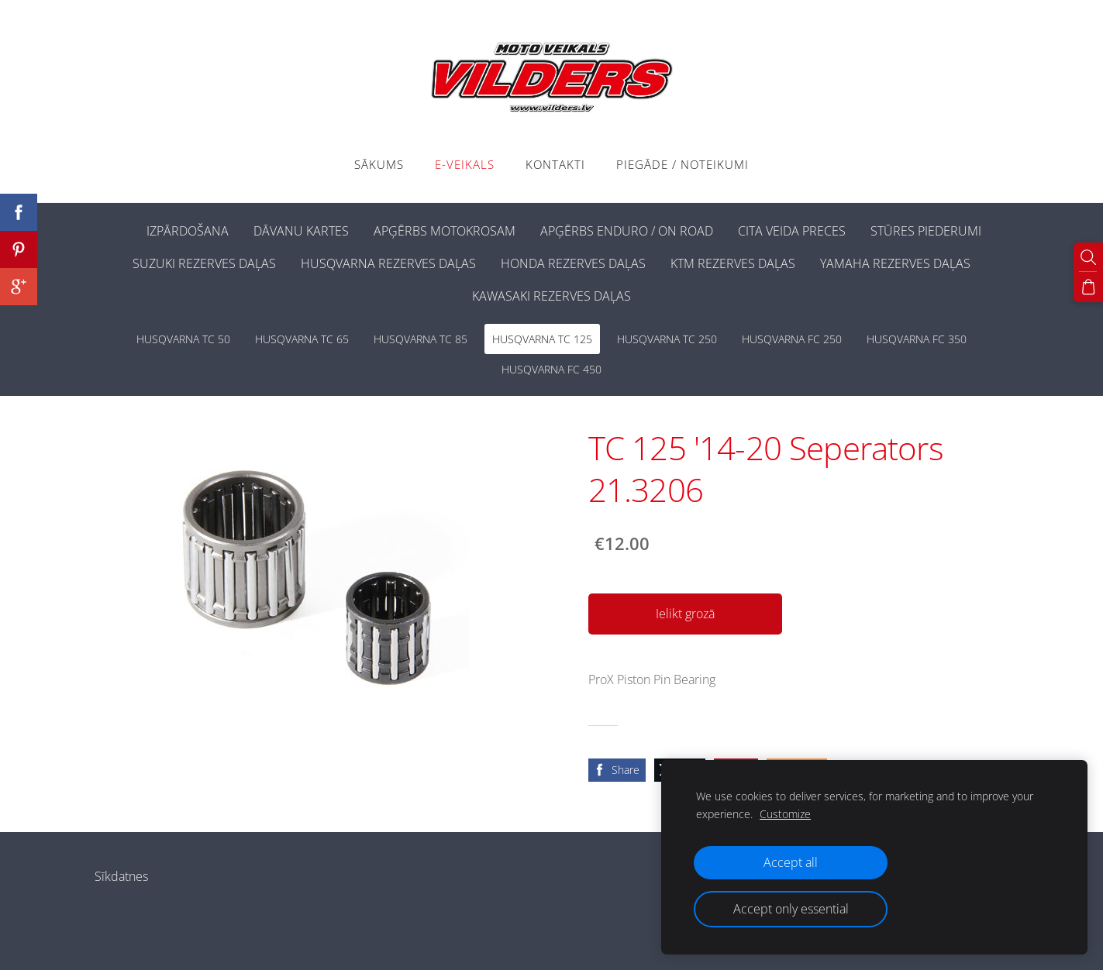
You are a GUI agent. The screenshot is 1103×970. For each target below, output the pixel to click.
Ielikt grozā (685, 613)
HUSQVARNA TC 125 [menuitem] (542, 339)
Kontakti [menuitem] (555, 164)
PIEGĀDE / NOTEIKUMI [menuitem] (682, 164)
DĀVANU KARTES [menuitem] (301, 230)
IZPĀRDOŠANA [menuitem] (187, 230)
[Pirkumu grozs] (1088, 286)
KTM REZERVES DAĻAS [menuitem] (732, 263)
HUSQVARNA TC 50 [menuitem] (183, 339)
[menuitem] (121, 228)
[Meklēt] (1088, 257)
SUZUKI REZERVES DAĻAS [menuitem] (204, 263)
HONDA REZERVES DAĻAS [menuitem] (573, 263)
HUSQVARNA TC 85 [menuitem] (420, 339)
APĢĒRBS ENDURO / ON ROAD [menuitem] (626, 230)
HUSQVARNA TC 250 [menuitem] (667, 339)
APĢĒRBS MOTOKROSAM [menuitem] (444, 230)
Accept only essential (791, 908)
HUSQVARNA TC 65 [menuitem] (302, 339)
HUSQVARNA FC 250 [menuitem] (792, 339)
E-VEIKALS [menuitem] (465, 164)
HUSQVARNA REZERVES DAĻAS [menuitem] (388, 263)
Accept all (790, 862)
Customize (785, 814)
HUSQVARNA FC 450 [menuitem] (551, 369)
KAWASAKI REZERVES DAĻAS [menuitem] (551, 295)
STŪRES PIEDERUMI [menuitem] (925, 230)
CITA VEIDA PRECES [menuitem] (792, 230)
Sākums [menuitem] (379, 164)
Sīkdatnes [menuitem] (121, 876)
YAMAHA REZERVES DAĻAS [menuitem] (895, 263)
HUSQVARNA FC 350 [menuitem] (917, 339)
